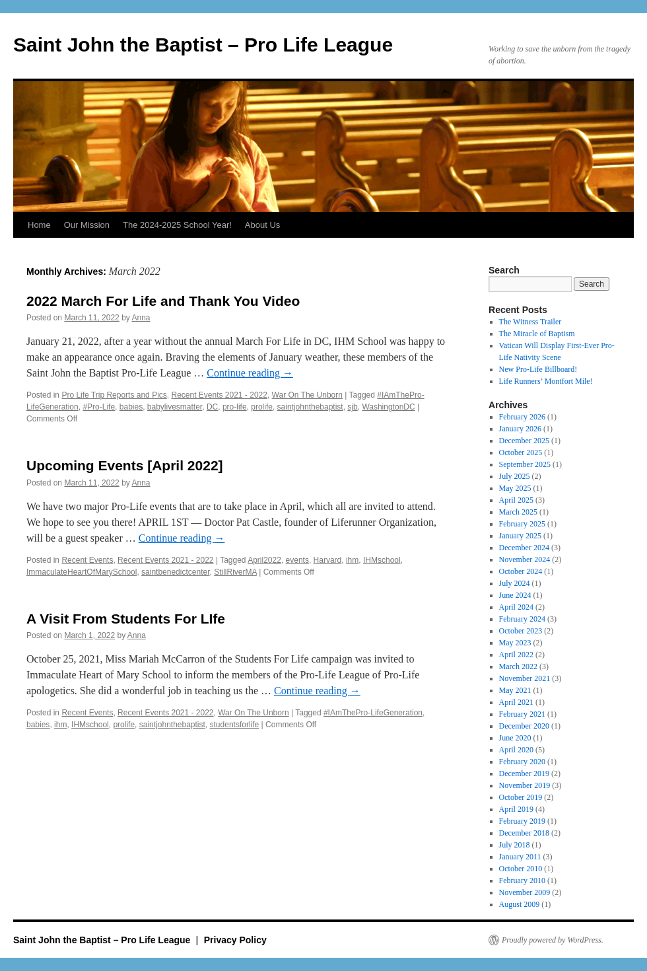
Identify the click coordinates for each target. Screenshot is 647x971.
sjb (352, 407)
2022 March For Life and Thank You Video (163, 300)
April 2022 (516, 654)
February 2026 (522, 416)
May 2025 (515, 488)
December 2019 (524, 773)
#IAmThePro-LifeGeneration (373, 712)
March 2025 (518, 512)
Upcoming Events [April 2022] (124, 465)
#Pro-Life (99, 407)
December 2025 (524, 440)
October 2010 (521, 868)
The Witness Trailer (530, 321)
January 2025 (520, 535)
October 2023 (521, 630)
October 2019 (521, 797)
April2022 (264, 560)
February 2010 (522, 880)
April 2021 (516, 702)
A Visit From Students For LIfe (125, 618)
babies (131, 407)
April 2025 (516, 500)
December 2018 (524, 833)
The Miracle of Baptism (537, 333)
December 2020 (524, 726)
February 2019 (522, 821)
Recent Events (87, 560)
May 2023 (515, 642)
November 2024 (525, 559)
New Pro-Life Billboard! (538, 369)
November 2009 (525, 892)
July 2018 (514, 844)
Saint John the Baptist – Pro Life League (203, 44)
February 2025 (522, 523)
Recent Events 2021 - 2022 (219, 395)
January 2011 (520, 856)
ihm (352, 560)
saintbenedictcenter (175, 572)
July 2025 (514, 476)
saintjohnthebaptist (310, 407)
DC (212, 407)
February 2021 (522, 714)
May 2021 (515, 690)
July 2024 (514, 583)
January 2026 (520, 428)
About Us (262, 225)
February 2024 (522, 619)
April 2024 (516, 607)
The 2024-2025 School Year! (177, 225)
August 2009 (519, 904)
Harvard (328, 560)
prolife (262, 407)
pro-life (234, 407)
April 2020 (516, 749)
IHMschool (382, 560)
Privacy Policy (235, 940)
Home (39, 225)
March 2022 (518, 666)
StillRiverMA (235, 572)
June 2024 (515, 595)
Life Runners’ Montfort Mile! (546, 381)
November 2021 (525, 678)
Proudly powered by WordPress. (552, 940)
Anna (140, 317)
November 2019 (525, 785)
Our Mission (87, 225)
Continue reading (250, 372)
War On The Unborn (307, 395)
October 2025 (521, 452)
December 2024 (524, 547)
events (297, 560)
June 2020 (515, 737)
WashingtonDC (388, 407)
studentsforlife (234, 724)
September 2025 (525, 464)
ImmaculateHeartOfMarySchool (81, 572)
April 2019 (516, 809)
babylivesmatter (174, 407)
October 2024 (521, 571)
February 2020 (522, 761)
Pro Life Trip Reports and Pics (113, 395)
